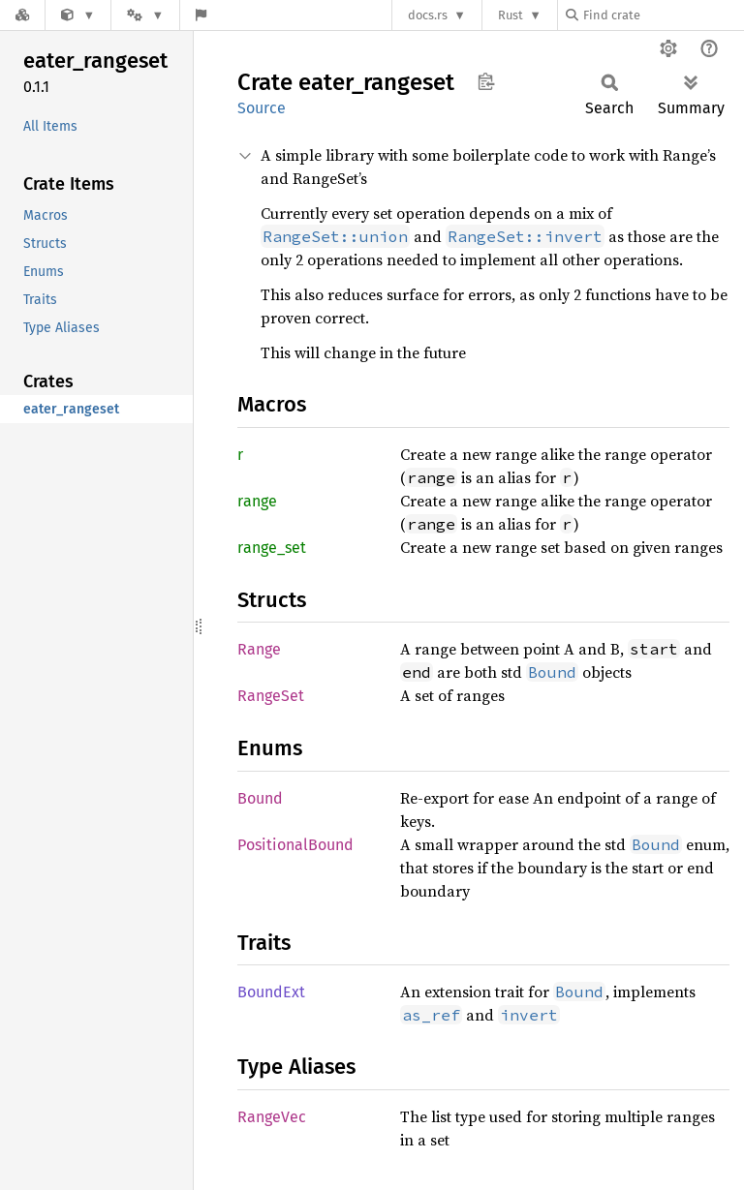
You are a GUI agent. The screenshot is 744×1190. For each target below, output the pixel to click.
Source (261, 108)
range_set (271, 547)
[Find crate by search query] (662, 15)
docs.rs (428, 15)
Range (259, 649)
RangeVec (271, 1117)
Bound (260, 798)
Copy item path (486, 81)
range (257, 501)
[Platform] (145, 15)
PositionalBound (295, 845)
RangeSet (270, 696)
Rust (510, 15)
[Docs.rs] (22, 15)
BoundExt (271, 992)
